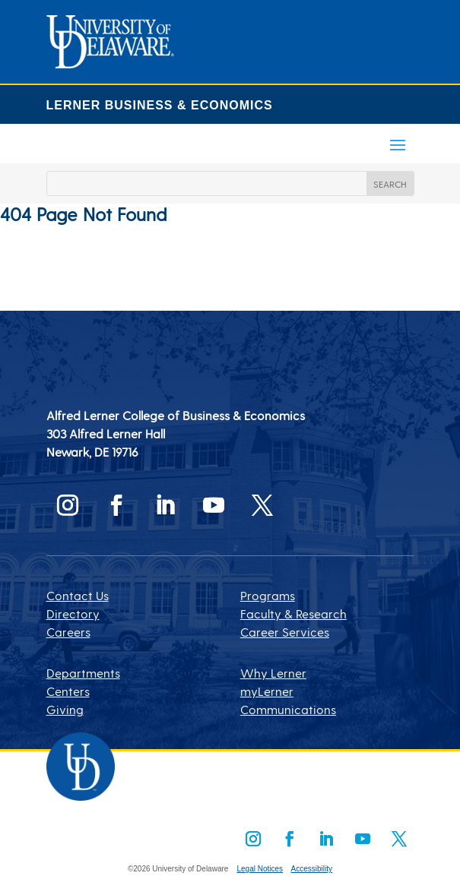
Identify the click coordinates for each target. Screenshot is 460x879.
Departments (83, 673)
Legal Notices (259, 869)
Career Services (284, 631)
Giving (65, 709)
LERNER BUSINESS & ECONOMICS (159, 105)
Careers (68, 631)
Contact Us (77, 595)
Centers (68, 691)
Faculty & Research (293, 613)
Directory (73, 613)
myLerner (266, 691)
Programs (267, 595)
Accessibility (311, 869)
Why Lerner (273, 673)
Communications (288, 709)
